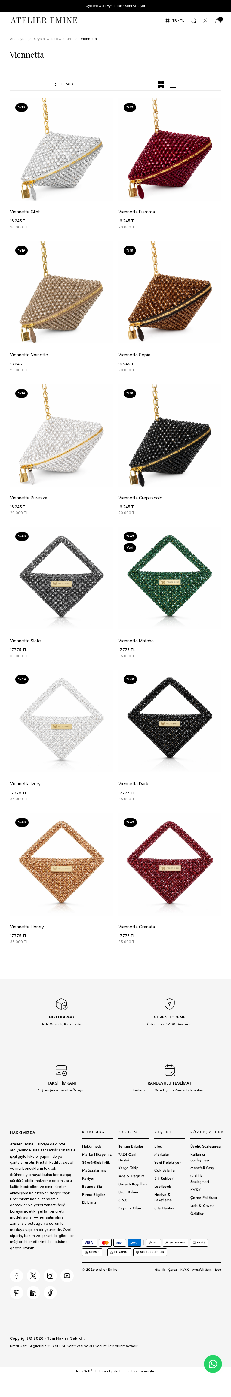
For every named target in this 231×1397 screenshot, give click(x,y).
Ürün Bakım (128, 1192)
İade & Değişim (131, 1176)
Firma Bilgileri (94, 1194)
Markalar (161, 1154)
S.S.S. (123, 1200)
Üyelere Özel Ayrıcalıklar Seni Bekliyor (115, 6)
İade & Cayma (202, 1205)
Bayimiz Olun (129, 1208)
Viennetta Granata (136, 926)
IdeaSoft (84, 1371)
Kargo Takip (128, 1168)
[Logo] (44, 19)
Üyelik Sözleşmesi (205, 1146)
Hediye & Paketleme (163, 1197)
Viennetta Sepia (134, 354)
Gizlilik (160, 1269)
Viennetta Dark (133, 783)
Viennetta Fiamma (136, 211)
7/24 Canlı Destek (127, 1157)
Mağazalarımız (94, 1170)
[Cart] (218, 20)
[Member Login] (206, 20)
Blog (158, 1146)
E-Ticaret (102, 1371)
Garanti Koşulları (132, 1184)
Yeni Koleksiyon (168, 1162)
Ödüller (197, 1214)
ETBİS (199, 1242)
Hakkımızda (92, 1146)
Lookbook (162, 1186)
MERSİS (92, 1252)
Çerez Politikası (203, 1197)
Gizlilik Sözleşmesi (199, 1178)
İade (218, 1269)
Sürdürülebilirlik (96, 1162)
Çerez (172, 1269)
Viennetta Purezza (28, 497)
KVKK (195, 1190)
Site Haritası (164, 1208)
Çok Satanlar (165, 1170)
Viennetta (89, 39)
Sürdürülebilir (150, 1252)
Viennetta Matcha (136, 640)
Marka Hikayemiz (97, 1154)
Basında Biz (92, 1186)
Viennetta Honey (27, 926)
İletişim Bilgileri (131, 1146)
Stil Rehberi (164, 1178)
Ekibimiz (89, 1202)
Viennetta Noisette (29, 354)
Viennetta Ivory (25, 783)
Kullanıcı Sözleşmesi (199, 1157)
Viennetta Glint (25, 211)
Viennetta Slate (25, 640)
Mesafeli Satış (202, 1168)
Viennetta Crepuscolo (140, 497)
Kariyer (88, 1178)
